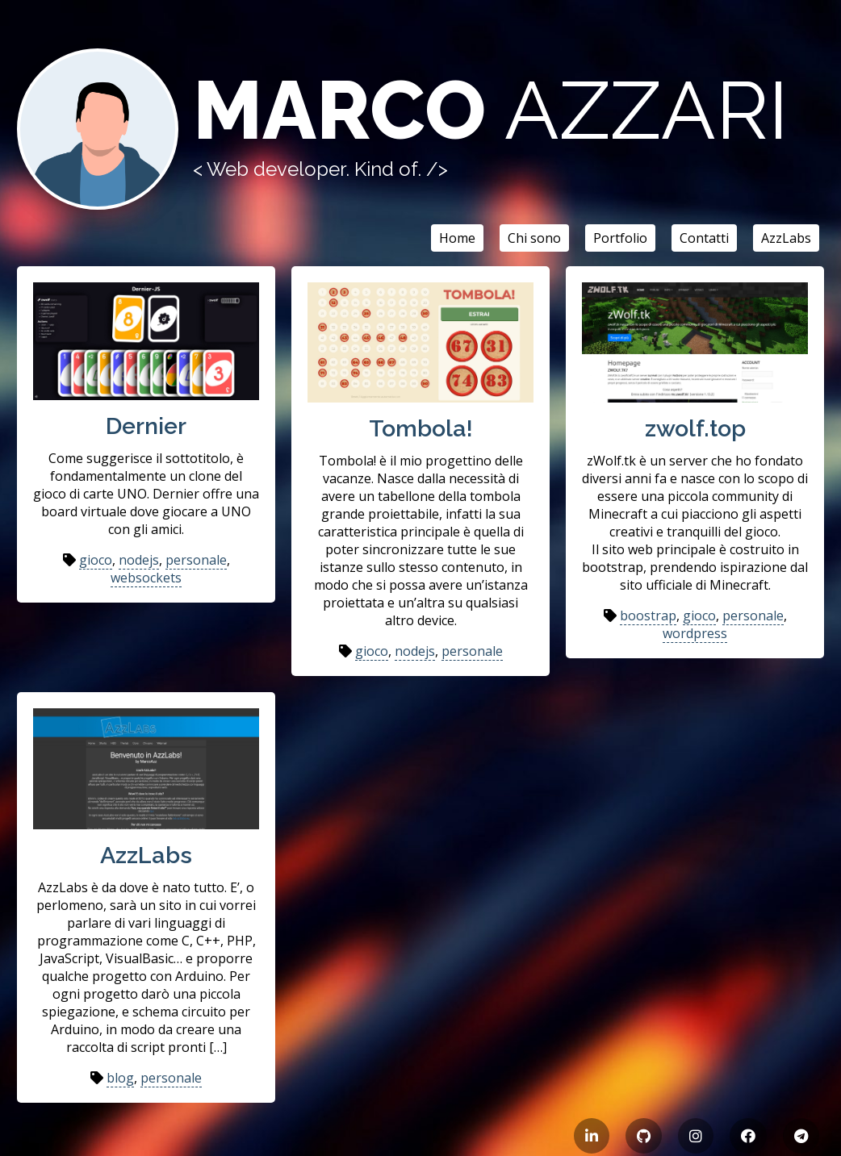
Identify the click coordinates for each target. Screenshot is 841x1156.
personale (196, 560)
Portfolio (620, 238)
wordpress (695, 633)
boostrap (648, 615)
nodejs (139, 560)
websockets (146, 577)
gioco (95, 560)
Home (457, 238)
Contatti (704, 238)
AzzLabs (786, 238)
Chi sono (534, 238)
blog (120, 1078)
